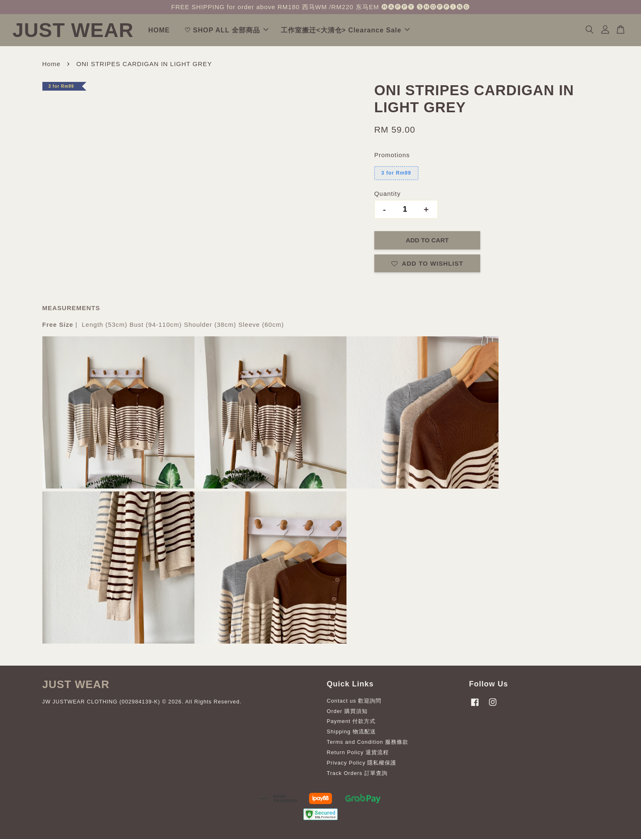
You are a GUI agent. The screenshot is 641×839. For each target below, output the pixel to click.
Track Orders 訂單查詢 (357, 773)
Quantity (387, 193)
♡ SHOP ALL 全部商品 (226, 30)
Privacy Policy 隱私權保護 (362, 763)
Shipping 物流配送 (351, 731)
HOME (159, 30)
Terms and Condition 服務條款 (367, 742)
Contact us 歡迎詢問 (354, 701)
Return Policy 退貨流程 (358, 752)
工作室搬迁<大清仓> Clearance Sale (345, 30)
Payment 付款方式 (351, 721)
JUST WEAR (73, 30)
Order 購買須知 (347, 711)
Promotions (392, 154)
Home (51, 63)
